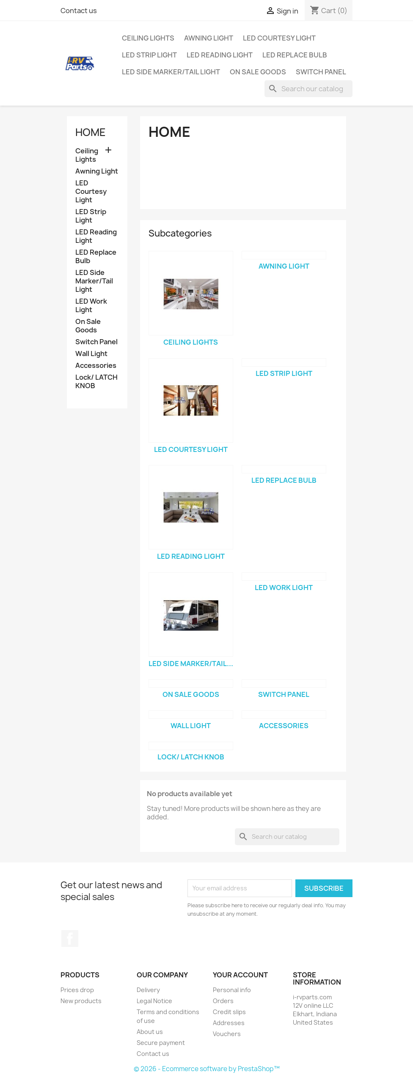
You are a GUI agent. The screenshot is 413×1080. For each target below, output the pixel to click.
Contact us (79, 10)
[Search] (308, 88)
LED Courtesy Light (279, 38)
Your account (240, 974)
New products (81, 1001)
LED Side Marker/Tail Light (171, 71)
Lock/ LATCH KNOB (96, 381)
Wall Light (91, 353)
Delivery (148, 990)
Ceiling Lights (148, 38)
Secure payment (161, 1043)
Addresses (229, 1023)
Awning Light (208, 38)
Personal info (232, 990)
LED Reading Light (220, 55)
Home (90, 132)
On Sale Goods (258, 71)
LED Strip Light (149, 55)
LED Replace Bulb (294, 55)
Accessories (95, 365)
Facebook (69, 938)
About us (150, 1032)
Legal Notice (154, 1001)
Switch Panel (321, 71)
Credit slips (229, 1012)
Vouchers (227, 1034)
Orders (223, 1001)
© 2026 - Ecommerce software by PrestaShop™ (207, 1068)
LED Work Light (91, 305)
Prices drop (77, 990)
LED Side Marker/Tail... (191, 663)
